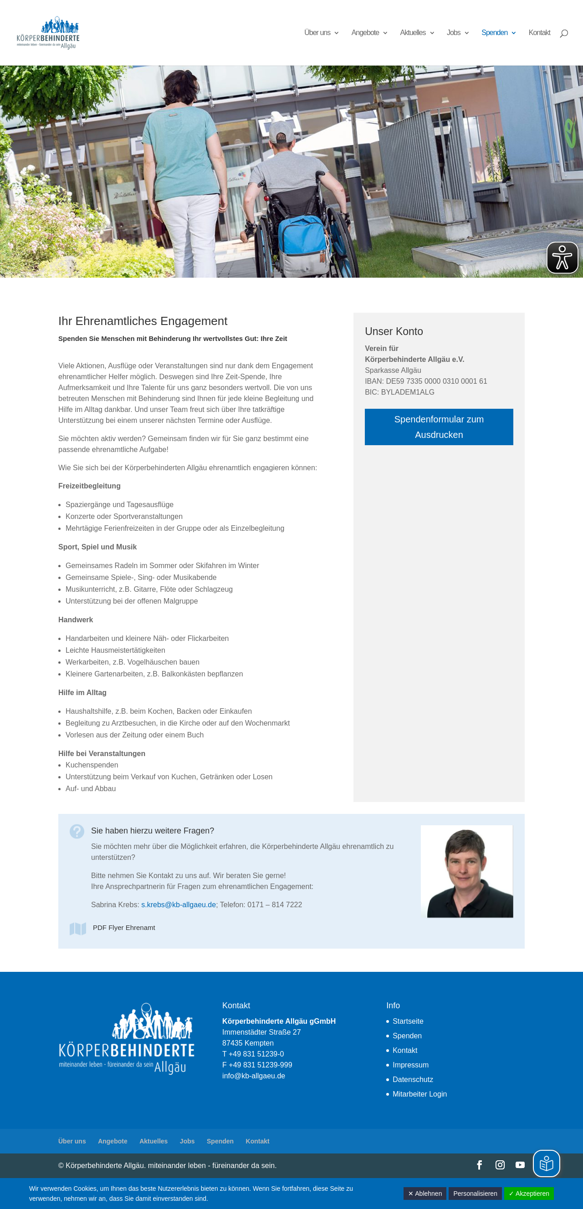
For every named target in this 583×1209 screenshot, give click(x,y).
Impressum (411, 1065)
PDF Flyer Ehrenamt (124, 927)
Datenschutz (413, 1079)
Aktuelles (413, 33)
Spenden (494, 33)
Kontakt (539, 33)
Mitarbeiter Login (420, 1094)
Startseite (408, 1021)
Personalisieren (475, 1193)
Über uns (317, 33)
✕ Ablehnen (425, 1193)
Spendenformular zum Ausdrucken (439, 427)
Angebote (365, 33)
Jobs (453, 33)
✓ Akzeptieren (529, 1193)
